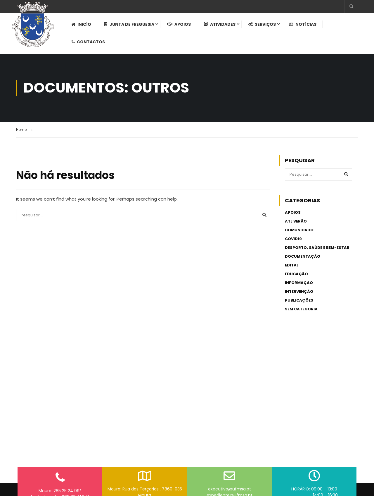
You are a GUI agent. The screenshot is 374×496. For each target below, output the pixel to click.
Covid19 (293, 242)
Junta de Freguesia (130, 27)
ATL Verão (296, 225)
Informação (299, 286)
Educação (296, 277)
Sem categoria (301, 312)
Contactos (89, 44)
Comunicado (299, 233)
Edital (292, 268)
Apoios (180, 27)
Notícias (304, 27)
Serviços (263, 27)
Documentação (302, 260)
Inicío (83, 27)
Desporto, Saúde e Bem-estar (317, 251)
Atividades (221, 27)
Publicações (299, 304)
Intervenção (299, 295)
